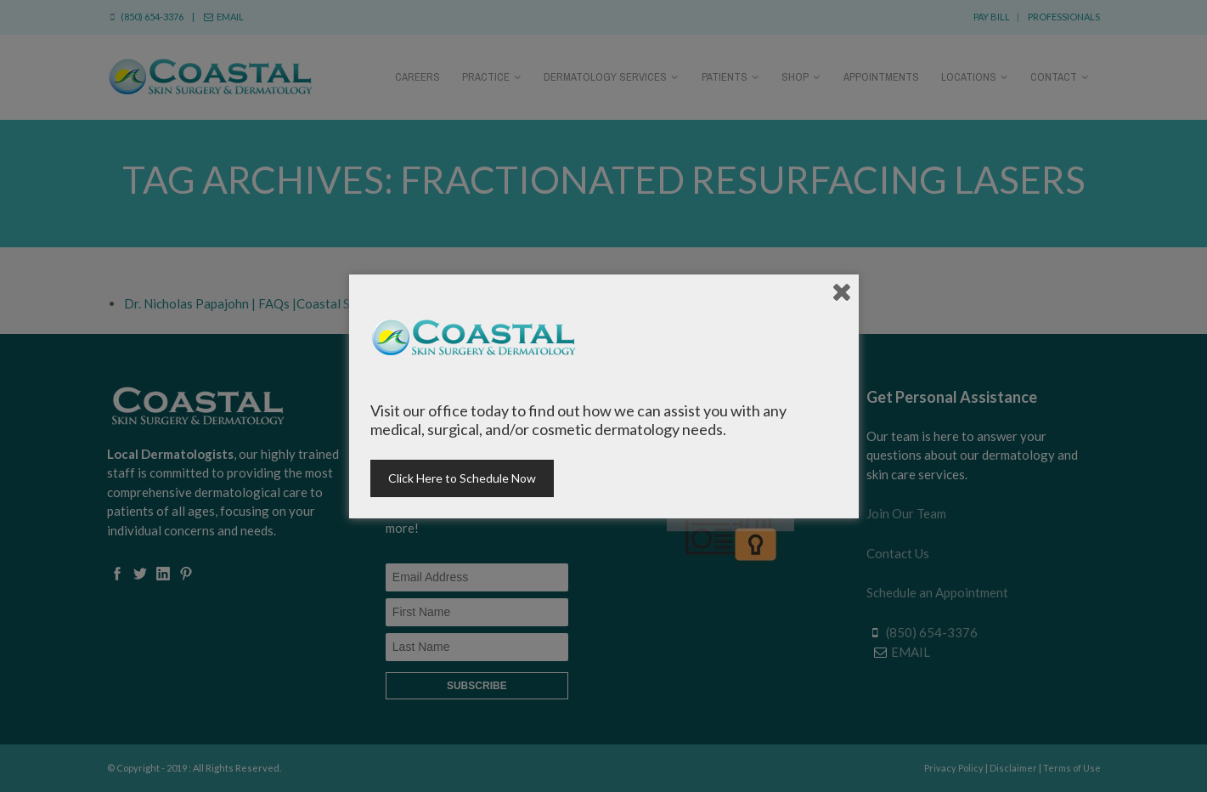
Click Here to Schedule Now (462, 478)
